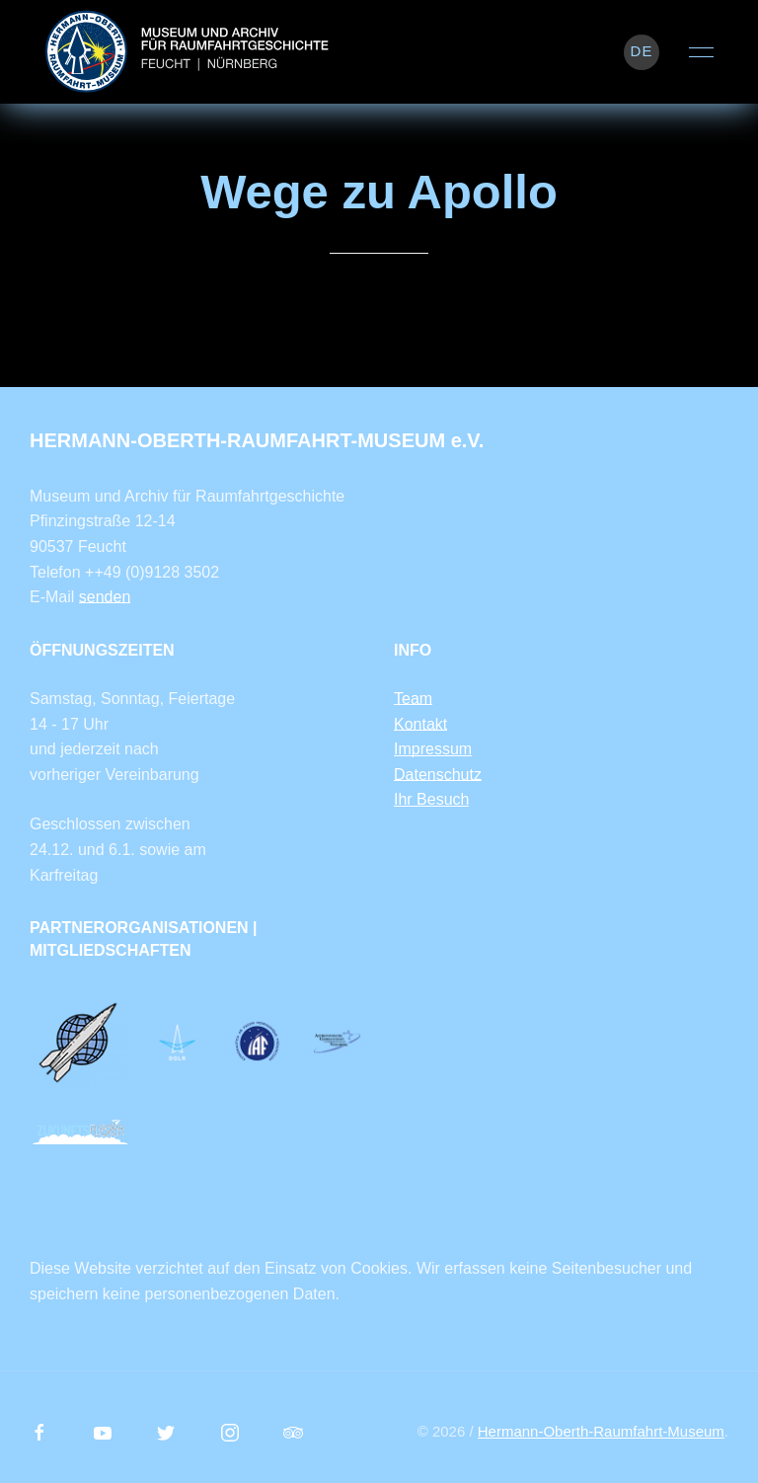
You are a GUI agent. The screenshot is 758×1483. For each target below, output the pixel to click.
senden (105, 596)
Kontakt (420, 724)
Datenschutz (438, 774)
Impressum (433, 749)
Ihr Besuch (431, 799)
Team (413, 698)
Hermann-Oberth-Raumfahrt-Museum (601, 1431)
